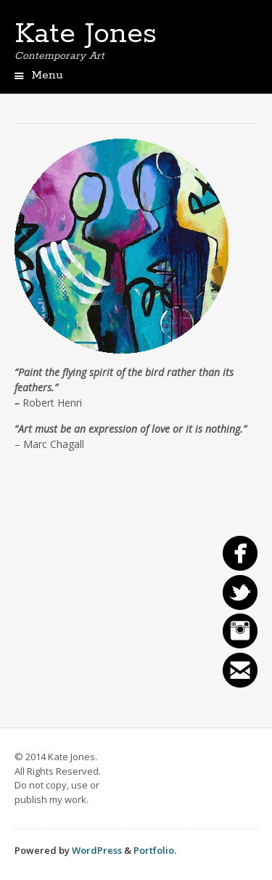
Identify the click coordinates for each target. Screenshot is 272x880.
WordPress (97, 850)
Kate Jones (86, 34)
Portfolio (153, 850)
